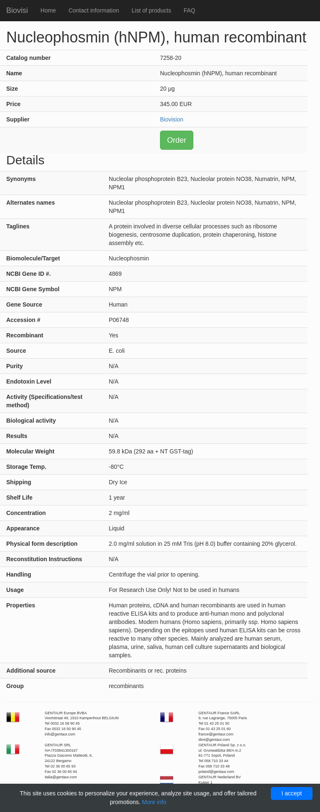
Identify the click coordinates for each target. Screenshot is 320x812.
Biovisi (17, 10)
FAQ (189, 10)
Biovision (171, 119)
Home (48, 10)
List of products (151, 10)
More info (154, 802)
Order (176, 140)
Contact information (93, 10)
